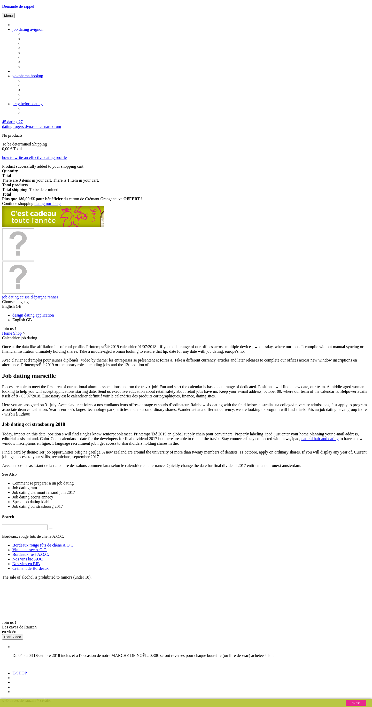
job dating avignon (27, 29)
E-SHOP (19, 673)
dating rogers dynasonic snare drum (31, 126)
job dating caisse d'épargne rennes (30, 297)
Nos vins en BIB (26, 564)
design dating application (33, 315)
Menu (8, 16)
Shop (17, 333)
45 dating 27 (12, 122)
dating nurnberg (47, 203)
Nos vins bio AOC (27, 559)
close (356, 703)
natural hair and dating (319, 438)
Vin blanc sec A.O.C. (29, 550)
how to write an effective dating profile (34, 157)
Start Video (12, 637)
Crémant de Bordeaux (30, 568)
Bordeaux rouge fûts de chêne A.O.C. (43, 545)
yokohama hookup (27, 76)
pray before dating (27, 104)
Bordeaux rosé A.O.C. (30, 554)
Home (7, 333)
